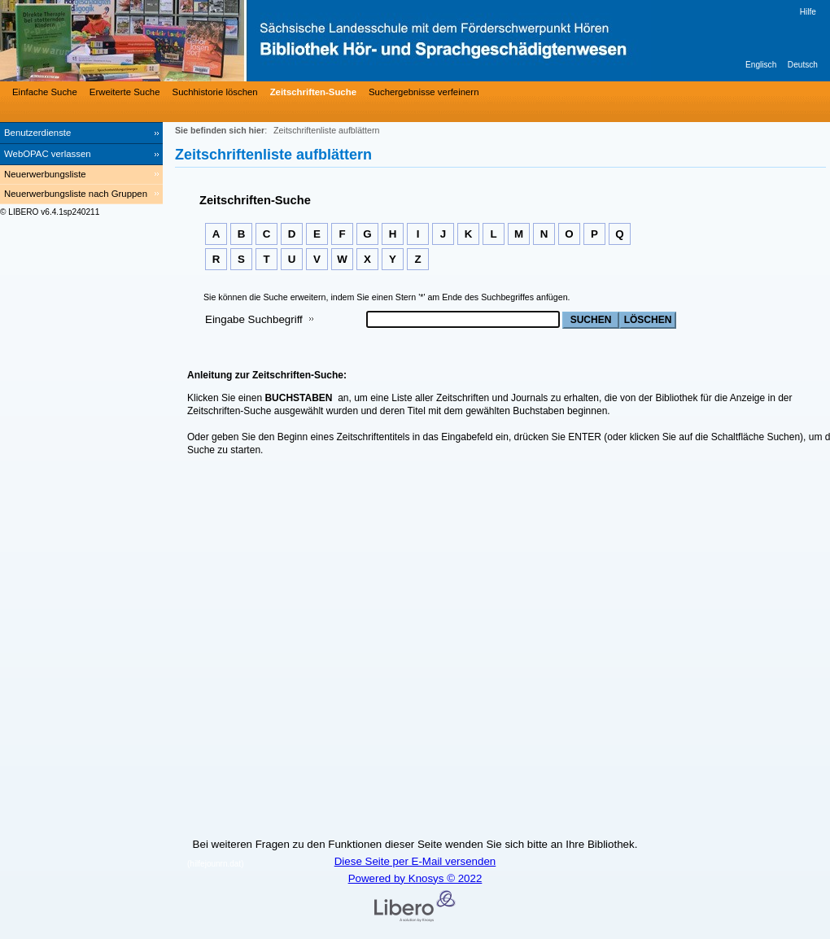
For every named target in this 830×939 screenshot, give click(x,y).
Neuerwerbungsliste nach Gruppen (75, 194)
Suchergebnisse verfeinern (424, 92)
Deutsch (803, 64)
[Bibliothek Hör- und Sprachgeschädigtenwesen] (244, 40)
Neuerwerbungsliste (45, 174)
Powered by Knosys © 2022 (415, 878)
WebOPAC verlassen (47, 154)
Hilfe (808, 11)
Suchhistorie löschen (215, 92)
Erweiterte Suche (125, 92)
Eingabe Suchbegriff (254, 319)
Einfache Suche (44, 92)
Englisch (760, 64)
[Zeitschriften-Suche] (311, 92)
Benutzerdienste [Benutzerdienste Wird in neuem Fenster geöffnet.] (37, 133)
